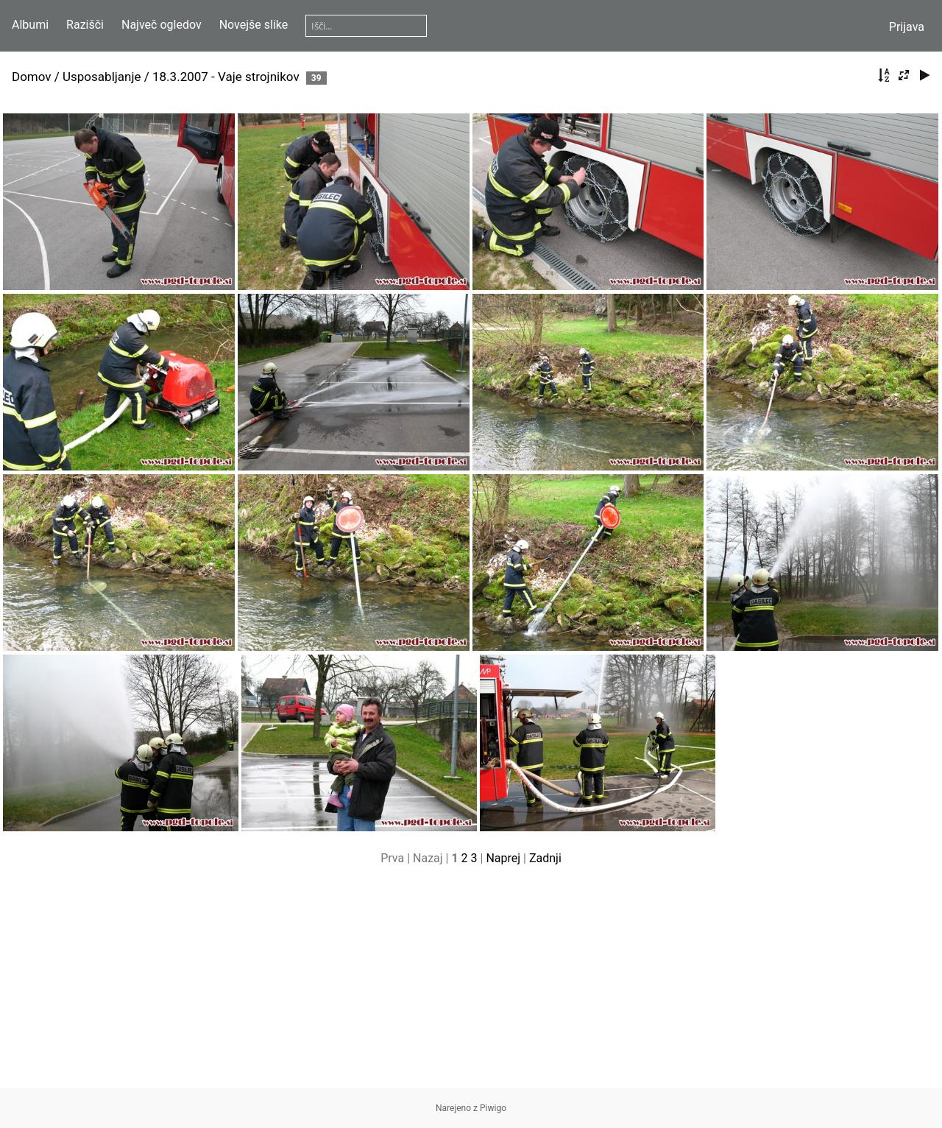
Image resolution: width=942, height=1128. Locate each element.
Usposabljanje (102, 76)
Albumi (30, 25)
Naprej (503, 858)
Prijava (906, 27)
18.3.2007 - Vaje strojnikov (226, 76)
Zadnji (545, 858)
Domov (32, 76)
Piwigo (493, 1108)
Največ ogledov (161, 25)
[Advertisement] (471, 985)
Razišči (85, 25)
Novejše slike (253, 25)
